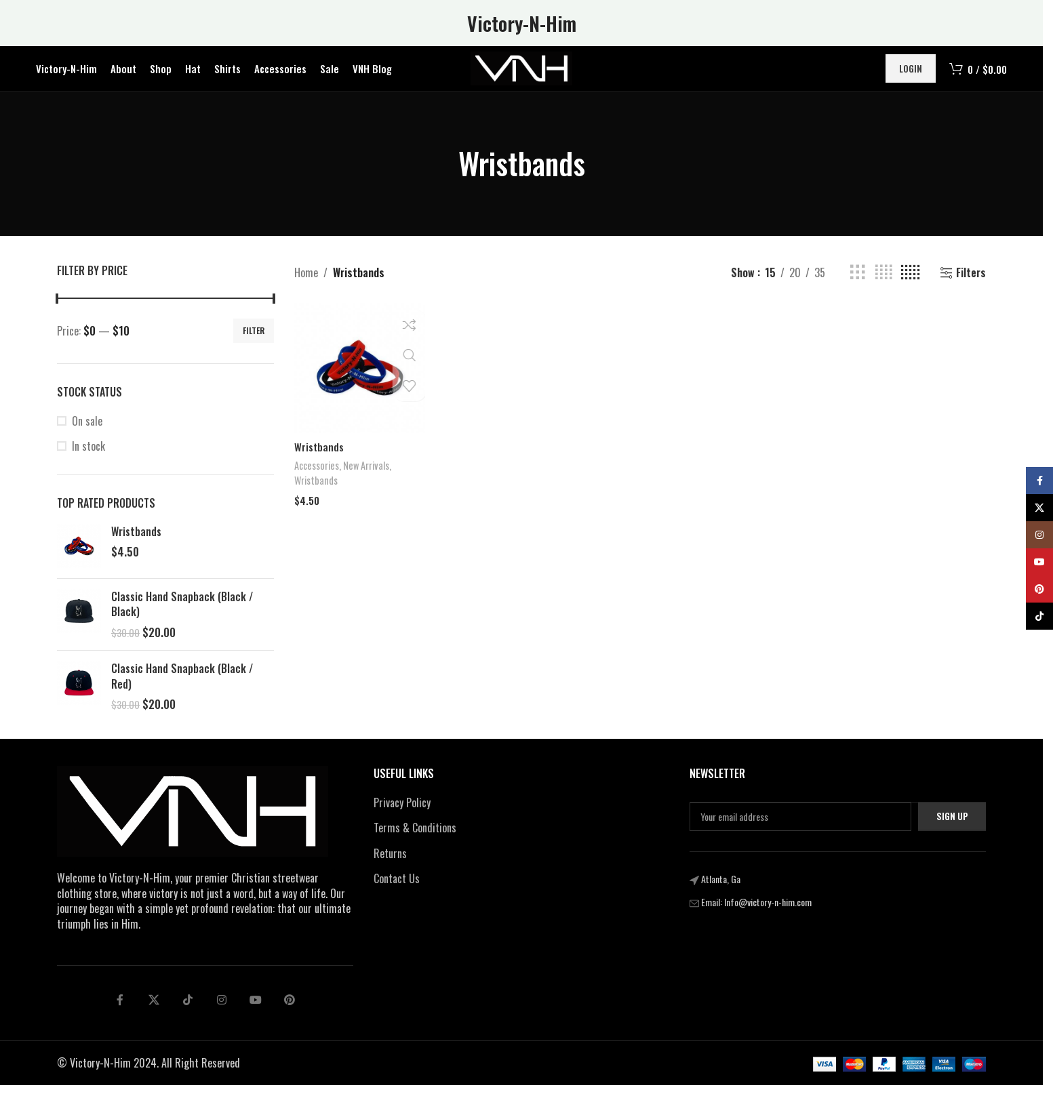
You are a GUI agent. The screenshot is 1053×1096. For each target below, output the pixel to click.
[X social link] (153, 1010)
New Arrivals (370, 473)
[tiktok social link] (187, 1010)
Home (306, 283)
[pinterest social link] (289, 1010)
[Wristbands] (358, 377)
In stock (88, 456)
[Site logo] (521, 73)
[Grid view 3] (857, 283)
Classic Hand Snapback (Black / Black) (182, 615)
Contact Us (397, 889)
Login (910, 74)
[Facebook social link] (120, 1010)
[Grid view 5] (910, 283)
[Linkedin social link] (221, 1010)
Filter (253, 341)
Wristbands (136, 542)
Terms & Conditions (415, 838)
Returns (390, 863)
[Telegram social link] (255, 1010)
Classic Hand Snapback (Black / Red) (182, 687)
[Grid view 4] (883, 283)
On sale (87, 431)
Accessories (318, 473)
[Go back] (441, 174)
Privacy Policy (402, 812)
